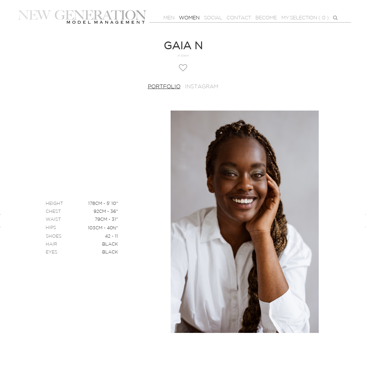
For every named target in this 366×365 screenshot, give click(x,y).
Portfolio (164, 86)
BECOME (266, 18)
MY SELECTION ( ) (305, 18)
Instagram (202, 86)
